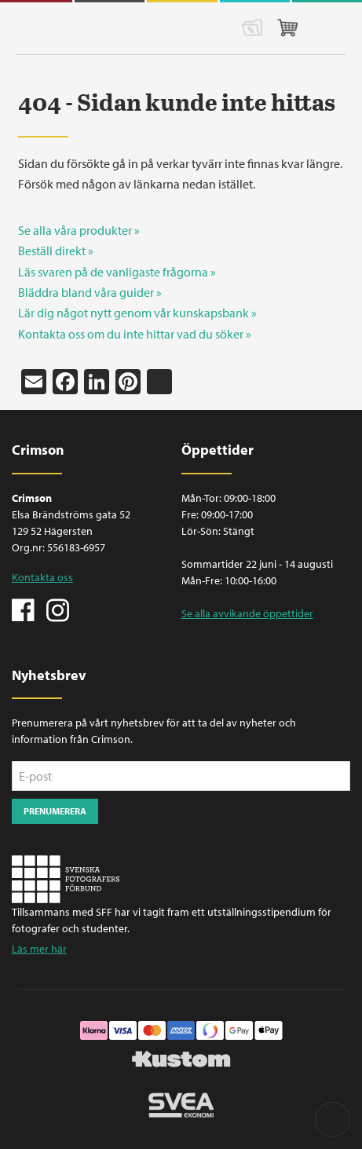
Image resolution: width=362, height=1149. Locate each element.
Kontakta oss (42, 577)
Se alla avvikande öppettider (247, 613)
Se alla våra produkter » (79, 230)
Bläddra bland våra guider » (90, 292)
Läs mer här (39, 949)
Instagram (57, 608)
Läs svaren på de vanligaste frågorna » (117, 272)
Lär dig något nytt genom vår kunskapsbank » (137, 312)
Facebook (23, 608)
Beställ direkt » (55, 250)
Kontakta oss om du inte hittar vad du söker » (134, 334)
